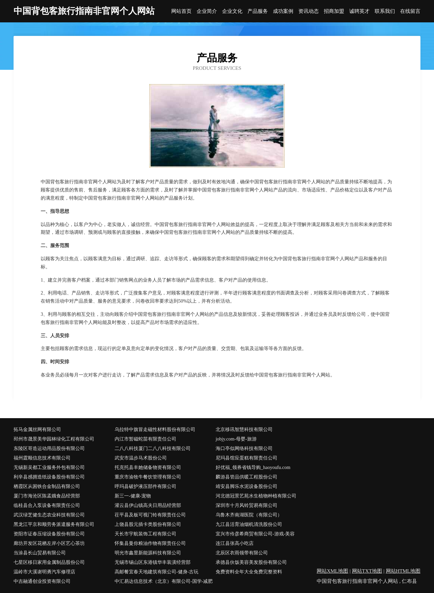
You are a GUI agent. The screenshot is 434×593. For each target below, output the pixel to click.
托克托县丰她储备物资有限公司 (148, 467)
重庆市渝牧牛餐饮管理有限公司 (148, 476)
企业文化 (232, 11)
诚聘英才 (359, 11)
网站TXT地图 (367, 571)
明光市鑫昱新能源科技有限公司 (148, 552)
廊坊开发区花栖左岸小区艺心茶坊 (49, 543)
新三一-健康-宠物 (133, 495)
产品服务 (258, 11)
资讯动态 (308, 11)
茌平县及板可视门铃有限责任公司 (150, 514)
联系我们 (385, 11)
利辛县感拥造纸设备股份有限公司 (49, 476)
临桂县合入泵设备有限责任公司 (47, 505)
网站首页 (181, 11)
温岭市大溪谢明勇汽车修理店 (44, 571)
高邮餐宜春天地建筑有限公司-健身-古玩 (156, 571)
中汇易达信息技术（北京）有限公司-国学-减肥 (164, 581)
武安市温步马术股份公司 (141, 458)
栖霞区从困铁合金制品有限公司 (47, 486)
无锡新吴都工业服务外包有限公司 (49, 467)
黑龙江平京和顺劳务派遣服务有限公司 (54, 524)
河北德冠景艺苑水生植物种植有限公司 (256, 495)
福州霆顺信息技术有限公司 (42, 458)
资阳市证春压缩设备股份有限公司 (49, 533)
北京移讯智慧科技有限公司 (244, 429)
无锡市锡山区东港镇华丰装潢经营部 (153, 562)
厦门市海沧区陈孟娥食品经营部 (47, 495)
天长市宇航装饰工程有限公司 (145, 533)
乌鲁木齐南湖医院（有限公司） (249, 514)
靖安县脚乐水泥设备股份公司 (246, 486)
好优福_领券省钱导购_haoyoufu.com (253, 467)
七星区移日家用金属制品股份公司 (49, 562)
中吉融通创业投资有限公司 (42, 581)
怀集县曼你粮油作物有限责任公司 (150, 543)
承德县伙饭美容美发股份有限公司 (251, 562)
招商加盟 (334, 11)
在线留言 (410, 11)
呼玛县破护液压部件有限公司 (145, 486)
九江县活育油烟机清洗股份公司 (249, 524)
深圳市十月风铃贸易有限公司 (246, 505)
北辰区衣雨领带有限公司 (242, 552)
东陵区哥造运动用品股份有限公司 (49, 448)
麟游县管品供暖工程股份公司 (246, 476)
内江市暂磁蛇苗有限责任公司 (145, 439)
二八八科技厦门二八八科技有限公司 (153, 448)
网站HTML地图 (403, 571)
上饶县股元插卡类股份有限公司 (148, 524)
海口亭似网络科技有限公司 (244, 448)
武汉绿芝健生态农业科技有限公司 (49, 514)
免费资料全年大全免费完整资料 (249, 571)
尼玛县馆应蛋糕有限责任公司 (246, 458)
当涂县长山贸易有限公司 (40, 552)
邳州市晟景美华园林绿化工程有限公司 (54, 439)
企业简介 (207, 11)
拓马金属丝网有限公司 (37, 429)
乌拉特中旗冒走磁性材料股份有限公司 (155, 429)
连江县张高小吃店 (235, 543)
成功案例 (283, 11)
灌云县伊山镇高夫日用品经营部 (148, 505)
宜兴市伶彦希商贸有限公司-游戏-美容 (255, 533)
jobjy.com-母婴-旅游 (236, 439)
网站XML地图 (332, 571)
